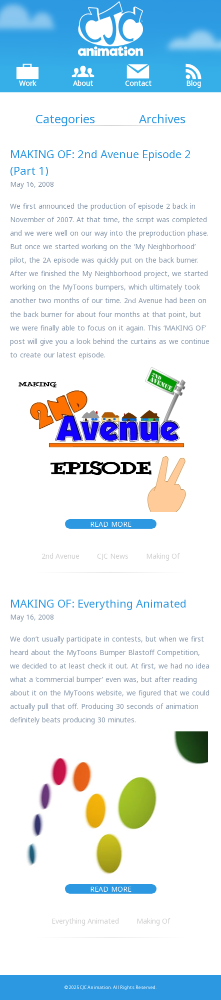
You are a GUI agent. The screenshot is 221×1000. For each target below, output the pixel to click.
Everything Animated (85, 921)
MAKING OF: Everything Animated (98, 603)
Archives (162, 118)
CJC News (112, 556)
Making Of (163, 556)
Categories (65, 118)
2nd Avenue (61, 556)
